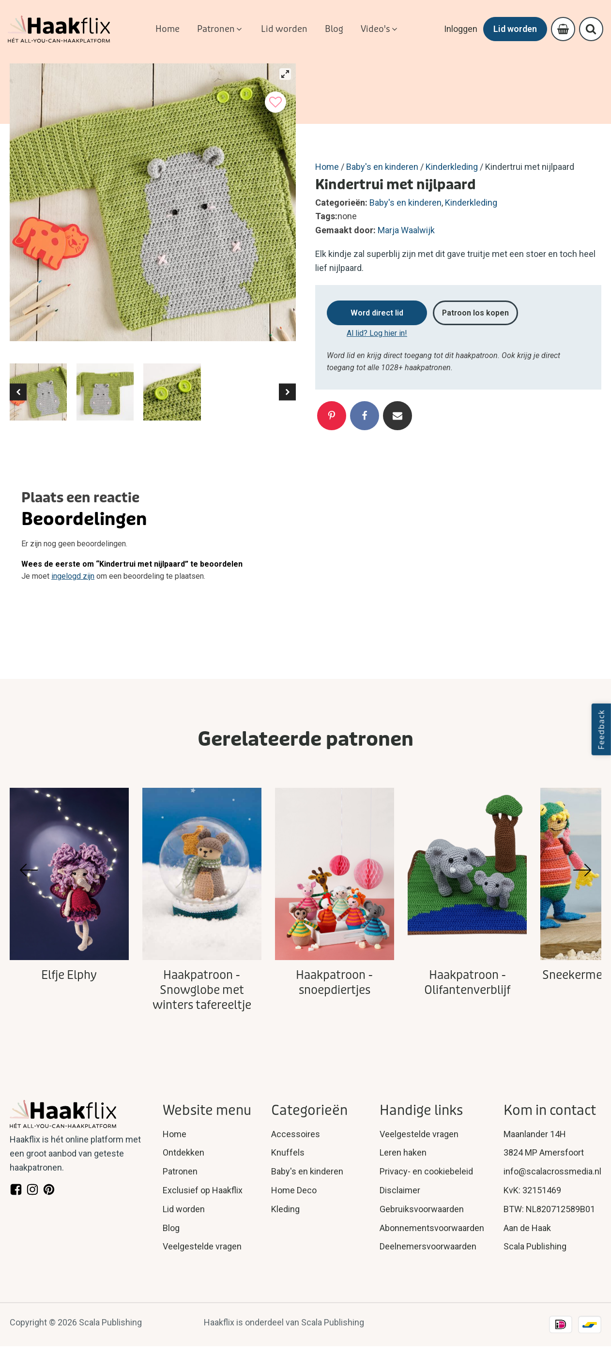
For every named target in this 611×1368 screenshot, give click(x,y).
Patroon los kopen (475, 312)
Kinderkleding (452, 167)
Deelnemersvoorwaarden (428, 1246)
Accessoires (295, 1134)
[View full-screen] (285, 74)
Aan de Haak (527, 1228)
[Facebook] (364, 415)
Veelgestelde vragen (202, 1246)
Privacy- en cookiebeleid (426, 1171)
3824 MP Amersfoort (544, 1152)
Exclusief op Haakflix (203, 1190)
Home (327, 167)
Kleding (285, 1209)
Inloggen (457, 29)
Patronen (180, 1171)
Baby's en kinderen (382, 167)
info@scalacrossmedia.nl (552, 1171)
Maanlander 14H (535, 1134)
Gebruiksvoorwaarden (422, 1209)
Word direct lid (377, 312)
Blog (171, 1228)
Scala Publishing (535, 1246)
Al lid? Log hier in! (377, 333)
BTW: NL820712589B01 (549, 1209)
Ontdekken (183, 1152)
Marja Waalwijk (406, 230)
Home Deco (294, 1190)
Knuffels (288, 1152)
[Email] (397, 415)
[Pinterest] (331, 415)
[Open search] (590, 29)
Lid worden (511, 29)
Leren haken (403, 1152)
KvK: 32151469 (532, 1190)
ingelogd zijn (72, 576)
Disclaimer (400, 1190)
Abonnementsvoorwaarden (432, 1228)
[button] (220, 29)
